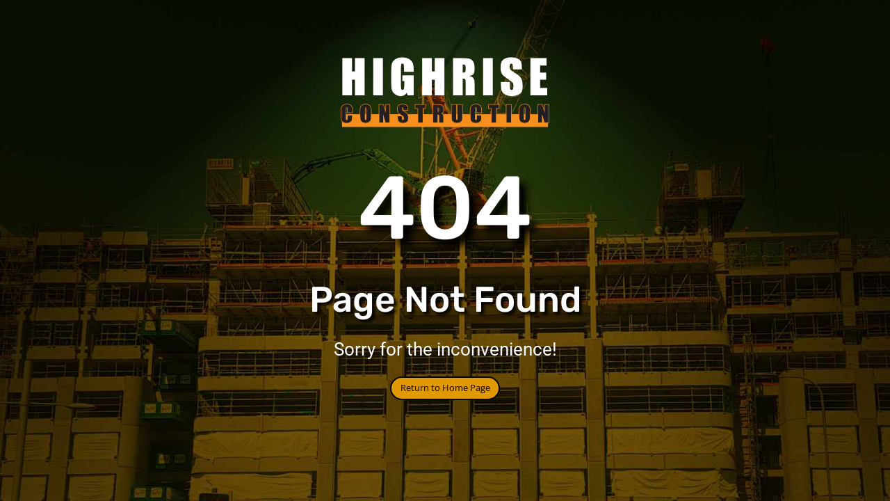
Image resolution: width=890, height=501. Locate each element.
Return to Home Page (445, 387)
